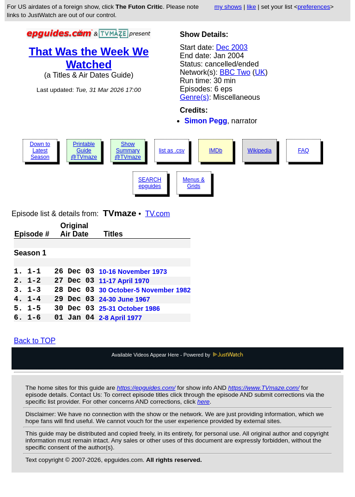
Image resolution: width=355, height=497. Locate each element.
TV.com (157, 214)
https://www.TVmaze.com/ (264, 400)
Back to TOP (34, 354)
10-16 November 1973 (133, 274)
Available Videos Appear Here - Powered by (177, 367)
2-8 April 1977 (120, 329)
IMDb (215, 150)
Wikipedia (259, 150)
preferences (314, 6)
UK (260, 72)
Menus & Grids (193, 182)
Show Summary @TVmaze (128, 150)
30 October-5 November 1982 (144, 296)
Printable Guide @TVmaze (84, 150)
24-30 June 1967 (124, 307)
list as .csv (171, 150)
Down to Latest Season (40, 150)
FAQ (303, 150)
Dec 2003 (232, 47)
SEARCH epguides (149, 182)
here (203, 414)
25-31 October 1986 (129, 318)
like (251, 6)
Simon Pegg (205, 121)
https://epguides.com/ (146, 400)
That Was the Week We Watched (89, 58)
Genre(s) (194, 97)
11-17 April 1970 (124, 285)
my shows (228, 6)
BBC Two (235, 72)
